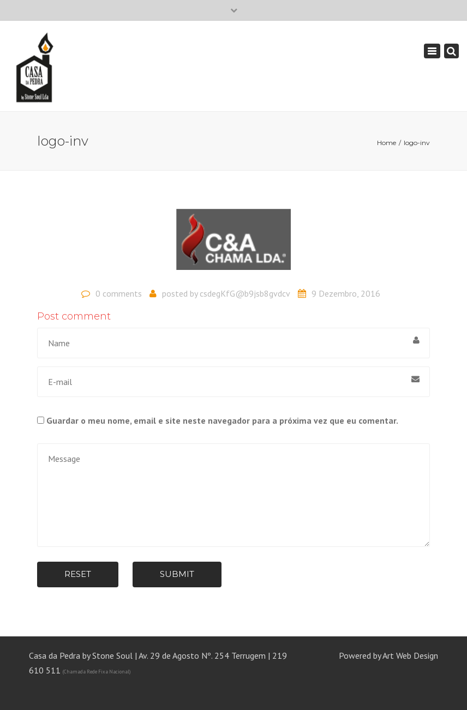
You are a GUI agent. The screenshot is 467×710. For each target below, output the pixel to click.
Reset (77, 574)
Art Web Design (410, 655)
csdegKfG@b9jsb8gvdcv (245, 293)
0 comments (118, 293)
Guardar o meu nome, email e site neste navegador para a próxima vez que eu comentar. (222, 420)
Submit (177, 574)
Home (386, 143)
